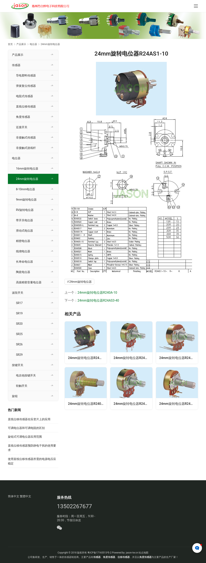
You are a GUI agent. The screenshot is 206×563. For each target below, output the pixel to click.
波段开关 (17, 292)
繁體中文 (25, 496)
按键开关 (17, 365)
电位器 (16, 158)
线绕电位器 (23, 251)
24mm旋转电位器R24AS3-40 (98, 300)
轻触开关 (21, 385)
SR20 (19, 323)
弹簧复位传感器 (26, 85)
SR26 (19, 344)
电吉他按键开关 (26, 375)
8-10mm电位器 (25, 189)
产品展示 (17, 54)
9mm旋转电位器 (26, 199)
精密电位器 (23, 241)
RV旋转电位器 (25, 210)
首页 (10, 44)
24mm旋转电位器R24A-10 (133, 404)
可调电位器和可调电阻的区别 (26, 428)
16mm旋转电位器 (27, 168)
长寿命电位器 (24, 261)
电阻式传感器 (24, 96)
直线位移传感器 (26, 106)
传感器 (16, 65)
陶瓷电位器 (23, 272)
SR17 (19, 303)
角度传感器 (23, 116)
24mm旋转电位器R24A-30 (178, 404)
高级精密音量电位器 (28, 282)
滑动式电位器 (24, 230)
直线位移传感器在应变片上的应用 (29, 419)
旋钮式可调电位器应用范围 (25, 436)
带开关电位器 (24, 220)
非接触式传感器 (26, 137)
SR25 (19, 334)
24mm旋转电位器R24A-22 (133, 358)
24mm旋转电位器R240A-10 (97, 292)
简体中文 (13, 496)
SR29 (19, 354)
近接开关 (21, 127)
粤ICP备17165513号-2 (99, 552)
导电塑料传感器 (26, 75)
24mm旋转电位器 (80, 281)
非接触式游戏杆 (26, 147)
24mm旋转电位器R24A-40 (178, 358)
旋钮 (15, 396)
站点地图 (143, 552)
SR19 (19, 313)
